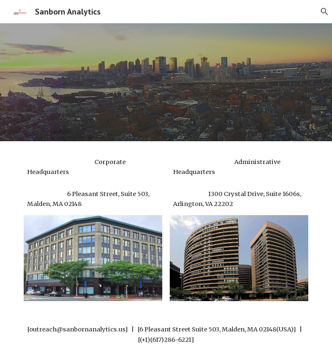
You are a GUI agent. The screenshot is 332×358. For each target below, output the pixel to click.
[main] (93, 167)
